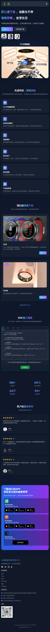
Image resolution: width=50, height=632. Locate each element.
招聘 (2, 584)
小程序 (13, 328)
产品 (2, 576)
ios (3, 328)
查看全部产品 (25, 305)
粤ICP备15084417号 (25, 627)
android (8, 328)
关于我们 (3, 586)
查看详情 (43, 253)
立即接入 (25, 367)
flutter (18, 328)
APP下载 (3, 581)
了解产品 (7, 29)
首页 (2, 574)
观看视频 (20, 29)
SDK (2, 579)
